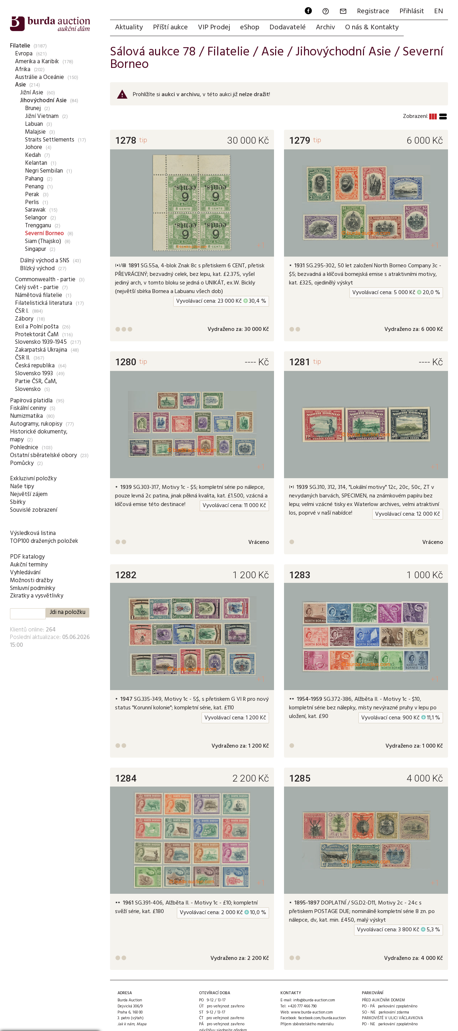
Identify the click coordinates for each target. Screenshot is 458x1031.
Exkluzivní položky (33, 479)
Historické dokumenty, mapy (39, 436)
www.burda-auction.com (312, 1012)
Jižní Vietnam (42, 116)
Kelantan (36, 163)
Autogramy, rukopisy (36, 424)
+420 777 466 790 (302, 1006)
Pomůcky (22, 463)
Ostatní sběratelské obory (43, 455)
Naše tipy (22, 486)
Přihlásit (411, 11)
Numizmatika (26, 416)
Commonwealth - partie (45, 279)
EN (438, 11)
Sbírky (17, 502)
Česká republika (35, 366)
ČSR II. (22, 358)
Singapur (35, 249)
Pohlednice (24, 447)
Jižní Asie (31, 93)
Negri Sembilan (44, 171)
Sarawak (35, 210)
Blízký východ (37, 268)
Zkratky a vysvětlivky (36, 596)
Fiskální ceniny (28, 408)
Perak (32, 194)
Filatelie (20, 46)
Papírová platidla (31, 401)
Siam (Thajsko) (43, 241)
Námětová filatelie (38, 295)
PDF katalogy (27, 557)
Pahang (34, 179)
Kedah (33, 155)
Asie (20, 85)
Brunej (33, 108)
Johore (33, 147)
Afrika (22, 69)
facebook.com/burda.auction (322, 1018)
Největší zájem (29, 494)
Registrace (373, 11)
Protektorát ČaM (37, 334)
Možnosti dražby (31, 580)
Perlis (32, 202)
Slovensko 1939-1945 (41, 342)
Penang (34, 187)
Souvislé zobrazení (33, 510)
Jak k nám (126, 1024)
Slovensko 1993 (34, 373)
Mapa (141, 1024)
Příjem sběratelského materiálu (307, 1024)
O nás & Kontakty (372, 27)
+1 (261, 245)
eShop (249, 27)
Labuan (34, 124)
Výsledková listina (33, 533)
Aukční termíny (29, 565)
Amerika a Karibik (37, 61)
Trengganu (38, 226)
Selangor (36, 218)
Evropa (24, 54)
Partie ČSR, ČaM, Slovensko (36, 385)
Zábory (24, 319)
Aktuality (129, 27)
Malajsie (35, 132)
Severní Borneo (44, 233)
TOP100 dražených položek (44, 541)
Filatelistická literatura (43, 303)
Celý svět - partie (37, 287)
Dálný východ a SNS (44, 261)
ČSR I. (22, 311)
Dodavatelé (287, 27)
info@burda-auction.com (314, 1000)
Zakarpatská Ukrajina (41, 350)
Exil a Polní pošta (37, 327)
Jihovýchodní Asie (43, 100)
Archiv (325, 27)
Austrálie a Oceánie (39, 77)
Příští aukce (170, 27)
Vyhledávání (25, 573)
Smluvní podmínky (32, 588)
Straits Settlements (49, 140)
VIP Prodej (214, 27)
